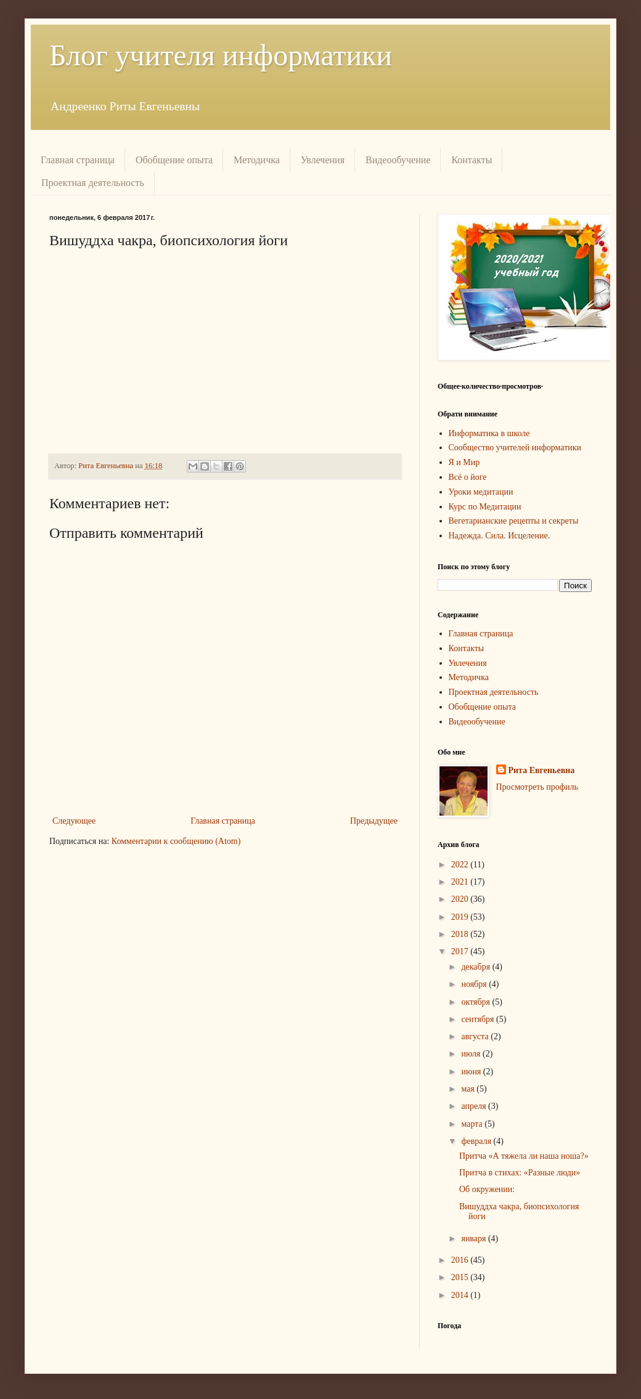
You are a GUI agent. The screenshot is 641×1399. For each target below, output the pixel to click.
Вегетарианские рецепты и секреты (514, 520)
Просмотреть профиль (537, 787)
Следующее (74, 820)
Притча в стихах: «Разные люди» (519, 1172)
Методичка (257, 160)
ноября (475, 984)
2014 (461, 1295)
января (474, 1238)
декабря (476, 966)
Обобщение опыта (174, 160)
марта (472, 1124)
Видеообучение (397, 160)
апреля (474, 1106)
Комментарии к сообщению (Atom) (176, 841)
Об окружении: (487, 1189)
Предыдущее (374, 820)
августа (476, 1036)
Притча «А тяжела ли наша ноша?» (524, 1156)
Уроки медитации (481, 492)
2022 (461, 864)
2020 (461, 899)
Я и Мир (464, 462)
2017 (461, 951)
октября (476, 1002)
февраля (477, 1141)
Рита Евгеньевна (541, 770)
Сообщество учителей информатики (515, 447)
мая (468, 1088)
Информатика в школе (489, 433)
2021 (461, 881)
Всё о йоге (468, 477)
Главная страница (78, 160)
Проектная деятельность (92, 182)
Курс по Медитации (485, 506)
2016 (461, 1260)
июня (472, 1071)
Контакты (471, 160)
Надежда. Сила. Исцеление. (499, 535)
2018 (461, 934)
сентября (478, 1019)
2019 (461, 917)
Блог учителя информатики (220, 55)
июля (472, 1053)
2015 (461, 1277)
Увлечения (323, 160)
